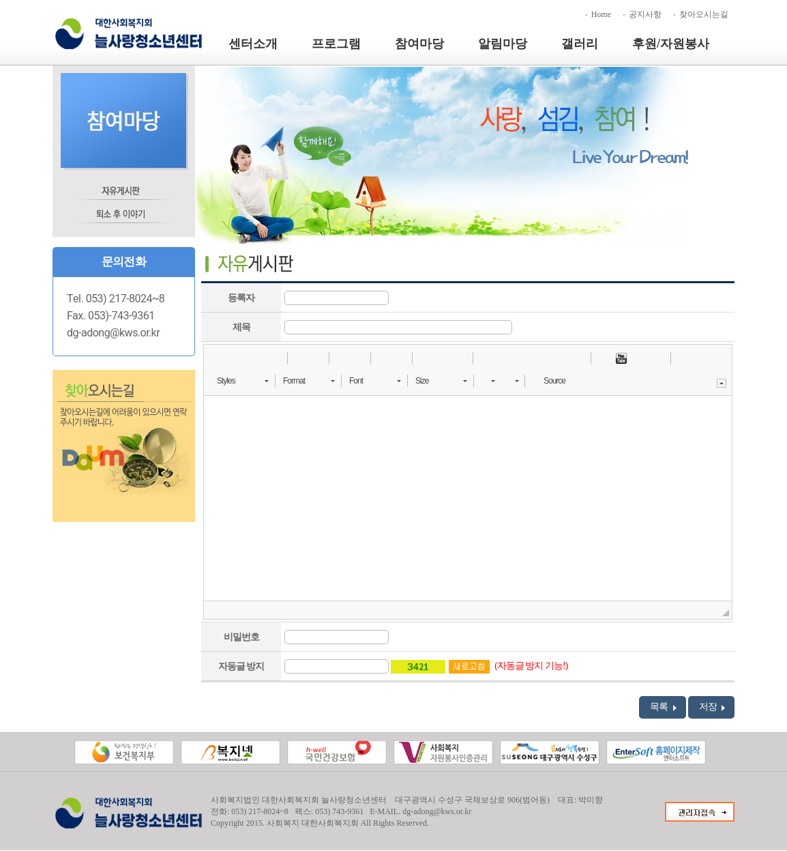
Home (601, 14)
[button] (218, 358)
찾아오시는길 (703, 14)
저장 (712, 707)
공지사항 (645, 14)
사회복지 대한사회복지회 (313, 823)
